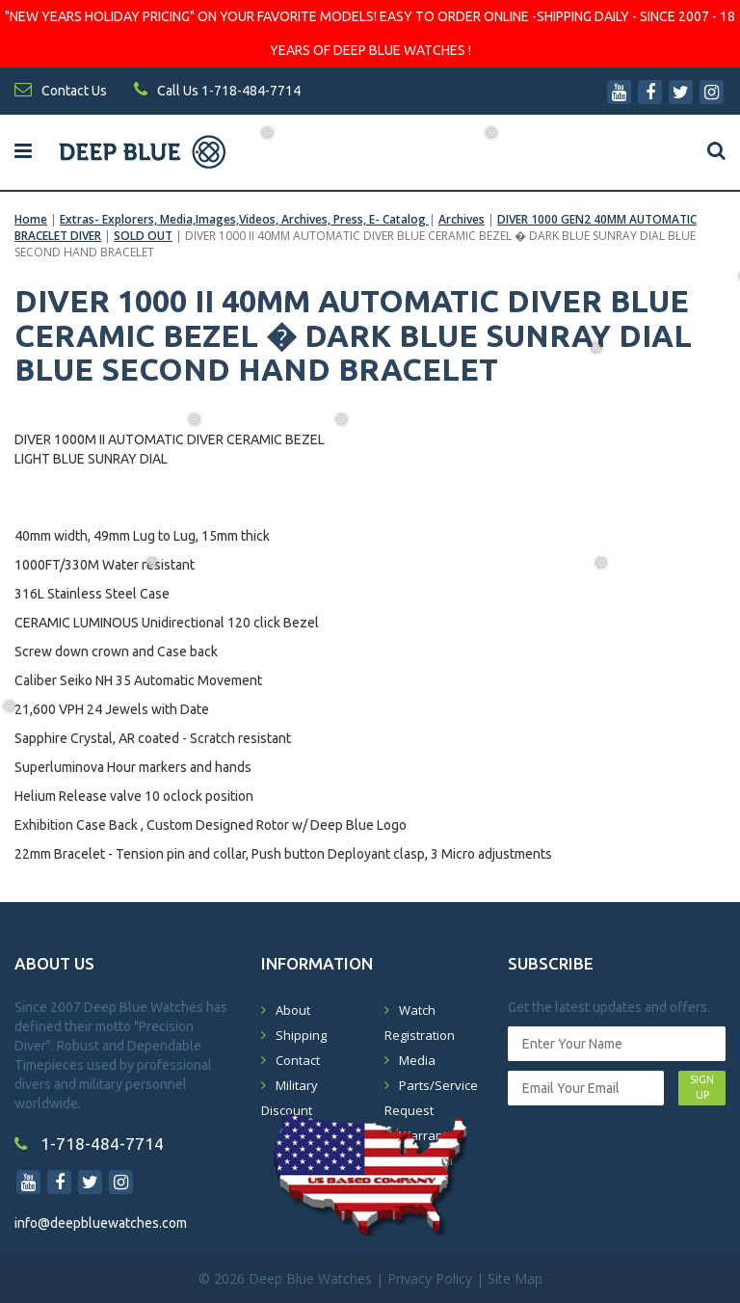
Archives (461, 219)
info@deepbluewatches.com (100, 1223)
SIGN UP (702, 1087)
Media (417, 1060)
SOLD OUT (143, 235)
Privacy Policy (429, 1278)
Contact (298, 1060)
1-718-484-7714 (89, 1143)
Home (30, 219)
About (293, 1010)
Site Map (515, 1278)
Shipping (301, 1035)
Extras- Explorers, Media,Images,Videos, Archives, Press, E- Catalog (244, 219)
